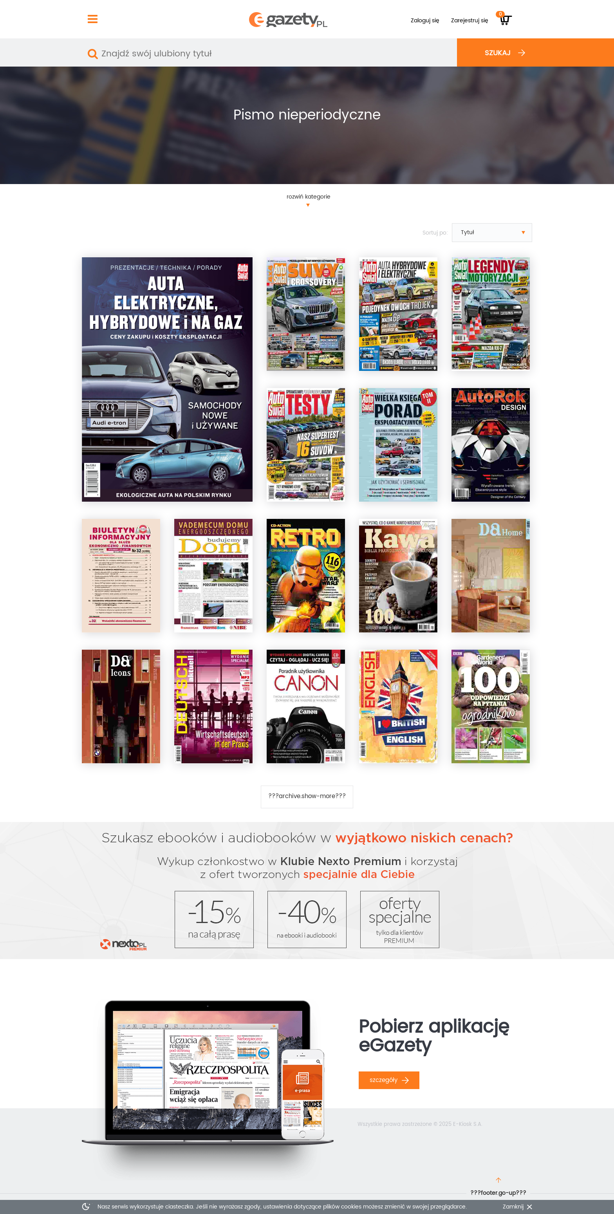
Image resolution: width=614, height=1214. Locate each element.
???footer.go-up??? (498, 1193)
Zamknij (513, 1207)
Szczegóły (389, 1080)
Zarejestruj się (469, 20)
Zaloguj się (425, 20)
